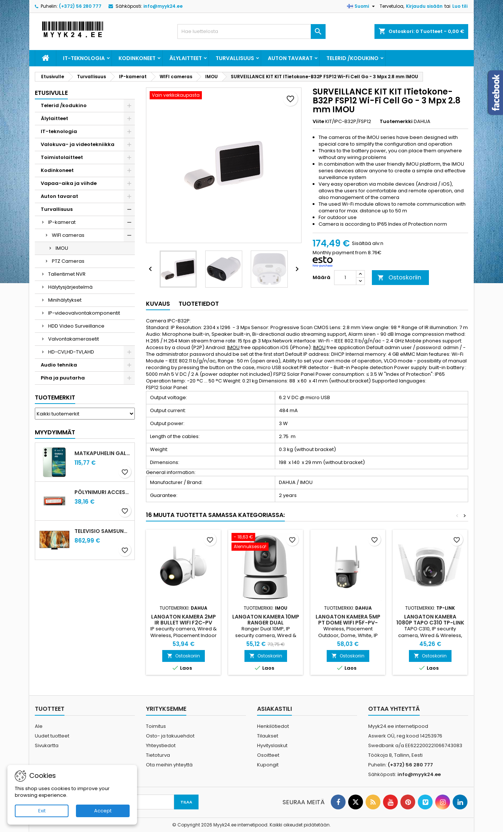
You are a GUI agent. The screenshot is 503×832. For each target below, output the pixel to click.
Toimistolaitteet (62, 157)
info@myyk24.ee (163, 6)
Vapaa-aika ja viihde (69, 183)
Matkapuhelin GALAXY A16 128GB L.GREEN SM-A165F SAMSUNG (102, 453)
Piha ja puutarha (63, 377)
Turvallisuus (235, 58)
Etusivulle (51, 93)
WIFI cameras (68, 235)
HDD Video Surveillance (76, 325)
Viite (318, 121)
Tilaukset (267, 735)
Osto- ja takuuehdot (170, 735)
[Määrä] (345, 277)
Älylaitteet (185, 58)
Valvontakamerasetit (73, 338)
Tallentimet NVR (67, 274)
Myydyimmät (55, 432)
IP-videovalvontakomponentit (84, 312)
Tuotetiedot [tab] (199, 303)
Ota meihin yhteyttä (169, 764)
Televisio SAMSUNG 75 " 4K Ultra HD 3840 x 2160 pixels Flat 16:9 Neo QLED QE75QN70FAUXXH (102, 531)
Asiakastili (274, 709)
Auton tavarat (290, 58)
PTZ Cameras (68, 261)
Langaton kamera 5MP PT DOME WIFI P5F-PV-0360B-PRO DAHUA (348, 622)
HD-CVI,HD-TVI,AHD (71, 351)
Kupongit (268, 764)
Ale (39, 726)
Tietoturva (158, 755)
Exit (42, 810)
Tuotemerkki (396, 121)
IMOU (62, 248)
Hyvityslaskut (272, 745)
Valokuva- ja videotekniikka (77, 144)
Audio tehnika (59, 364)
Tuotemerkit (55, 397)
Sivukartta (47, 745)
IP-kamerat (62, 222)
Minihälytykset (64, 300)
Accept (102, 810)
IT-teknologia (84, 58)
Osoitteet (268, 755)
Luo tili (459, 6)
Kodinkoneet (137, 58)
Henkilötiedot (273, 726)
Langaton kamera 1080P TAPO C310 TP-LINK (430, 619)
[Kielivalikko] (362, 6)
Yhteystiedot (161, 745)
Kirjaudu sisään (424, 6)
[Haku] (251, 31)
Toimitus (156, 726)
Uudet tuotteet (52, 735)
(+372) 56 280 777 (80, 6)
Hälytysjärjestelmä (70, 287)
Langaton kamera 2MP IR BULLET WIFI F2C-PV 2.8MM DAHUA (183, 622)
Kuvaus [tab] (158, 303)
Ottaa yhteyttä (394, 709)
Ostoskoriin (399, 277)
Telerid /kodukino (352, 58)
